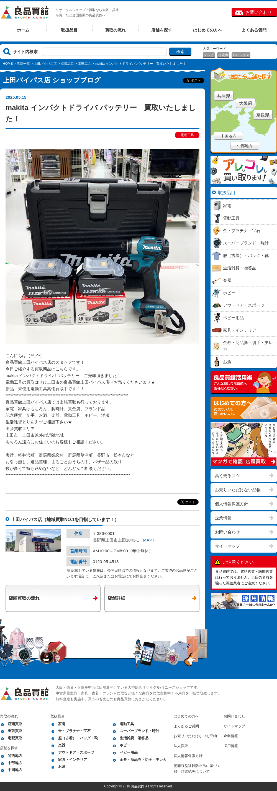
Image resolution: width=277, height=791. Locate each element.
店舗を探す (161, 30)
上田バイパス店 (45, 64)
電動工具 (84, 64)
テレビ (209, 55)
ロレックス (241, 55)
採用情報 (231, 746)
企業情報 (223, 518)
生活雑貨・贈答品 (134, 738)
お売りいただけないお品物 (195, 736)
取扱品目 (69, 30)
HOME (8, 64)
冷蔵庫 (223, 55)
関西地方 (15, 756)
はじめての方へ (207, 30)
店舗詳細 (116, 598)
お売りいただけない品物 (238, 489)
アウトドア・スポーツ (76, 752)
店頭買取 (15, 724)
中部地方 (245, 146)
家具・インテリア (72, 760)
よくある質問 (254, 30)
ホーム (23, 30)
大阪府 (245, 103)
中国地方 (228, 136)
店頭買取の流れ (24, 598)
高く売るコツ (227, 475)
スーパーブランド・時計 (139, 731)
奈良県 (263, 115)
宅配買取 (15, 738)
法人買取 (181, 746)
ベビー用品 (129, 752)
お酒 (61, 766)
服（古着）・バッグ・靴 (78, 738)
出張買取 (15, 731)
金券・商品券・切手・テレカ (143, 760)
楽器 (61, 745)
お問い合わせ (258, 12)
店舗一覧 (23, 64)
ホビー (125, 745)
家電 (61, 724)
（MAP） (148, 540)
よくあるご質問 (186, 726)
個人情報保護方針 (231, 503)
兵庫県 (223, 95)
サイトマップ (227, 546)
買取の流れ (115, 30)
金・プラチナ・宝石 (74, 731)
